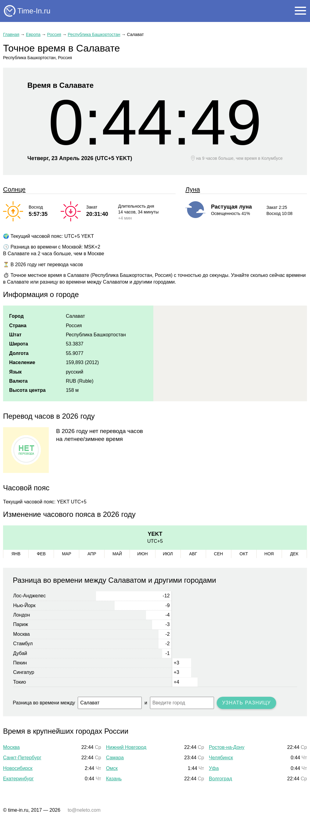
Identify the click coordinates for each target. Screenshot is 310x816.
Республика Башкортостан (94, 34)
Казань (114, 778)
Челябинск (221, 757)
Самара (115, 757)
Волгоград (220, 778)
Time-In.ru (33, 11)
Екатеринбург (18, 778)
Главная (11, 34)
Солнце (14, 189)
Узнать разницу (246, 702)
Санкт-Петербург (22, 757)
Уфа (214, 768)
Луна (192, 189)
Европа (33, 34)
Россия (54, 34)
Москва (11, 747)
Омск (112, 768)
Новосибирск (18, 768)
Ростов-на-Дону (226, 747)
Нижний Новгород (126, 747)
